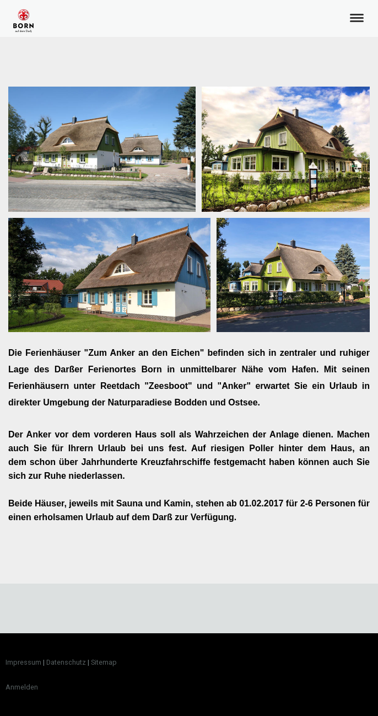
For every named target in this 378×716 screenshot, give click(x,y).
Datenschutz (66, 662)
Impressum (23, 662)
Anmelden (22, 687)
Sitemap (104, 662)
